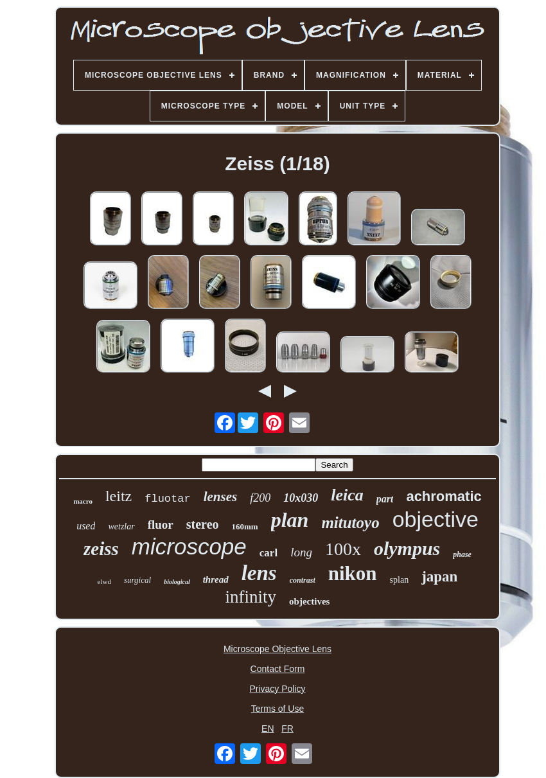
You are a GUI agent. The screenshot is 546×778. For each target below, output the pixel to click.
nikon (352, 573)
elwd (104, 581)
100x (343, 549)
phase (462, 554)
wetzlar (121, 526)
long (301, 552)
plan (290, 519)
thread (216, 579)
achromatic (443, 496)
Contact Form (278, 669)
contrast (302, 580)
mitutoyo (350, 522)
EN (267, 728)
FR (287, 728)
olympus (407, 548)
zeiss (101, 548)
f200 (260, 497)
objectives (309, 601)
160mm (245, 526)
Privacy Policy (277, 689)
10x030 (300, 497)
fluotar (167, 499)
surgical (137, 580)
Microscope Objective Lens (277, 649)
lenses (221, 496)
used (85, 525)
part (385, 498)
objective (435, 519)
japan (439, 577)
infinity (251, 596)
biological (177, 581)
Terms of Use (277, 708)
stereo (202, 524)
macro (82, 501)
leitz (118, 496)
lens (259, 573)
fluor (160, 524)
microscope (189, 546)
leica (347, 495)
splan (399, 580)
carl (268, 553)
